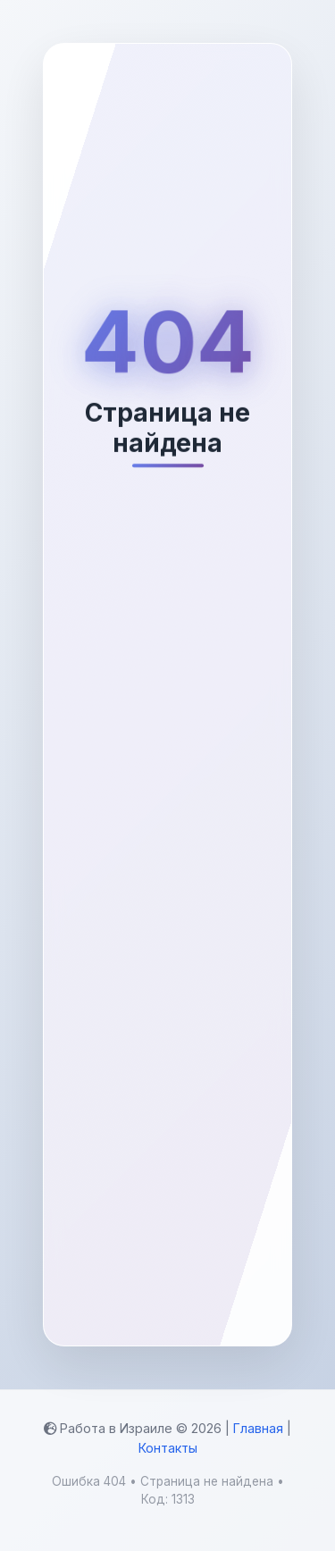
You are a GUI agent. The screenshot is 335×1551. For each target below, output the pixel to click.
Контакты (167, 1447)
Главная (258, 1428)
